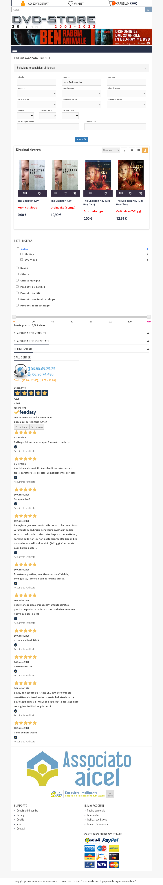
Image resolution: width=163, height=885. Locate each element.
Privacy (20, 815)
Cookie (20, 819)
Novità (24, 268)
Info (19, 824)
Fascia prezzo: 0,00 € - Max (29, 325)
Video (24, 249)
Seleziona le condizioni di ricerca (36, 67)
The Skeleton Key (28, 201)
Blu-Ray (29, 254)
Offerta (24, 274)
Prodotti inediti (30, 293)
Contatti (21, 828)
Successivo (37, 427)
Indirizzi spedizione (97, 819)
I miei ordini (93, 815)
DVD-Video (31, 259)
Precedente (21, 427)
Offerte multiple (30, 280)
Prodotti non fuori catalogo (37, 299)
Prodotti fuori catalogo (35, 305)
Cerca (81, 139)
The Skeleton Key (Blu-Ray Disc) (97, 203)
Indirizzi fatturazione (98, 824)
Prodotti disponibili (32, 286)
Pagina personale (96, 810)
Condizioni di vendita (27, 810)
